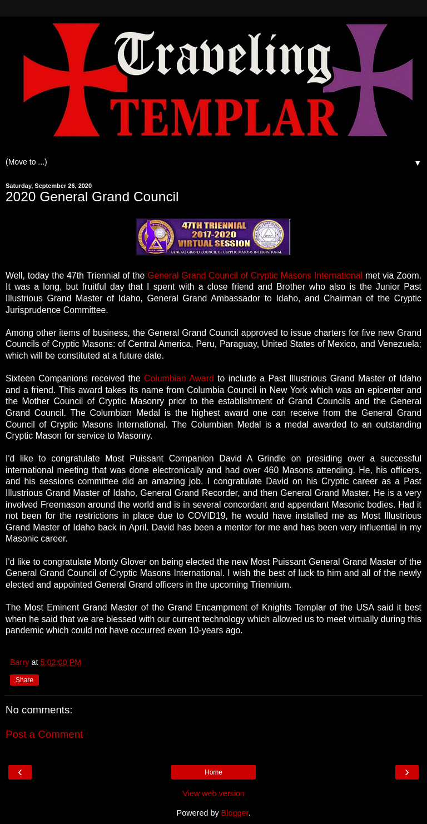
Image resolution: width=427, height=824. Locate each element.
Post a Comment (44, 734)
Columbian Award (179, 378)
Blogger (235, 812)
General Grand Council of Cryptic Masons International (256, 275)
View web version (213, 793)
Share (24, 680)
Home (213, 772)
